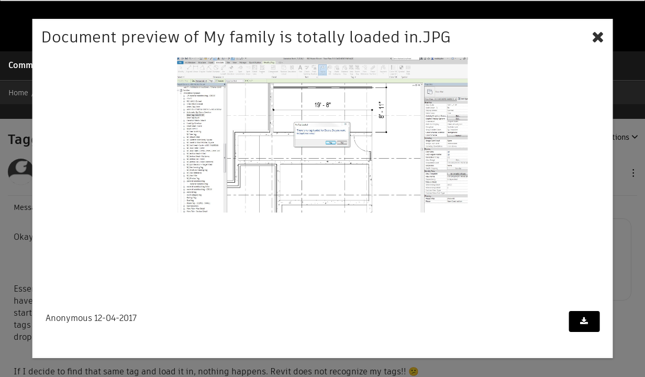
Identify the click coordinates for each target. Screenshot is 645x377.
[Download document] (584, 321)
